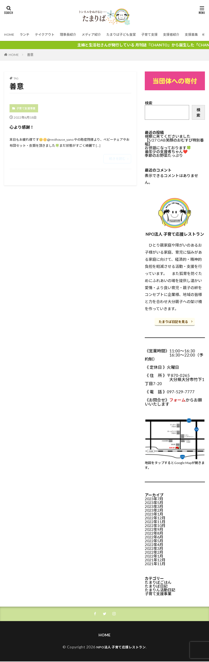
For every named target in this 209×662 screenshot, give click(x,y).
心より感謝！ (29, 126)
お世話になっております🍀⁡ (168, 147)
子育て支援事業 (25, 108)
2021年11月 (155, 563)
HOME (10, 34)
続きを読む (117, 159)
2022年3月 (154, 548)
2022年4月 (154, 544)
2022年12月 (155, 517)
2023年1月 (154, 513)
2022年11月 (155, 521)
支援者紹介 (192, 34)
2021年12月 (155, 559)
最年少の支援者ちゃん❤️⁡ (166, 151)
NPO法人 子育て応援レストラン (121, 647)
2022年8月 (154, 532)
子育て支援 (168, 34)
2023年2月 (154, 509)
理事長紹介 (76, 34)
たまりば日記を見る (173, 322)
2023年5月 (154, 502)
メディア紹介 (102, 34)
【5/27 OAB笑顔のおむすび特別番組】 (174, 142)
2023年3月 (154, 506)
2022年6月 (154, 536)
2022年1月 (154, 555)
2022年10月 (155, 525)
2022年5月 (154, 540)
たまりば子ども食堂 (136, 34)
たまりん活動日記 (160, 589)
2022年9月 (154, 528)
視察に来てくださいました (167, 136)
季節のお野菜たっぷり (164, 155)
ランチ (27, 34)
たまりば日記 (156, 585)
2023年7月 (154, 498)
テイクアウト (49, 34)
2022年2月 (154, 551)
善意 (30, 55)
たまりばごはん (158, 581)
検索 (148, 103)
